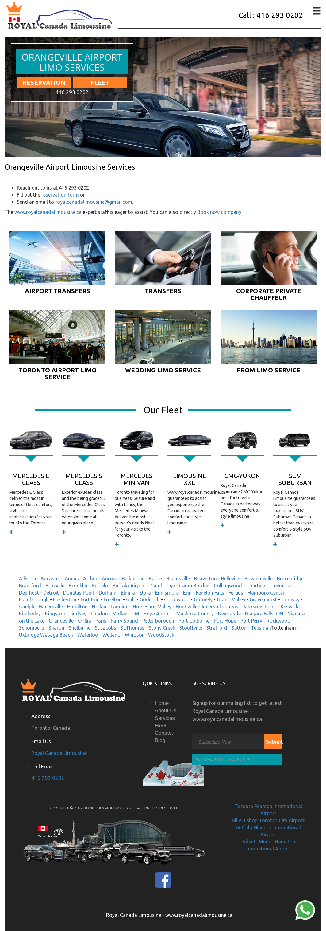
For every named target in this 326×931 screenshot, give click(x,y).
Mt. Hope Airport (153, 613)
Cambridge (163, 585)
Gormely (203, 599)
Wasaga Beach (56, 635)
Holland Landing (110, 606)
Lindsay (77, 613)
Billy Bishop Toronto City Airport (268, 820)
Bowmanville (258, 578)
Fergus (235, 592)
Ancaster (50, 578)
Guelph (26, 606)
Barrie (155, 578)
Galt (130, 599)
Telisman (261, 627)
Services (165, 718)
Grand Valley (231, 599)
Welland (111, 635)
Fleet (100, 82)
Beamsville (178, 578)
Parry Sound (124, 620)
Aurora (109, 578)
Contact (164, 733)
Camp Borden (194, 585)
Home (162, 703)
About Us (165, 710)
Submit (274, 741)
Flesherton (64, 599)
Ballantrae (133, 578)
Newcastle (229, 613)
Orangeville (61, 620)
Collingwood (228, 585)
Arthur (90, 578)
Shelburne (79, 627)
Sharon (56, 627)
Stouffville (190, 627)
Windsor (134, 635)
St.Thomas (132, 627)
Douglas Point (78, 592)
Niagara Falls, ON (264, 613)
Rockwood (278, 620)
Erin (187, 592)
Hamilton (77, 606)
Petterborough (158, 620)
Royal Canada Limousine (59, 753)
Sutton (239, 627)
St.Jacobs (105, 627)
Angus (72, 578)
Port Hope (225, 620)
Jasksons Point (259, 606)
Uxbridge (29, 635)
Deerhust (29, 592)
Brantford (30, 585)
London (99, 613)
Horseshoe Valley (152, 606)
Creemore (280, 585)
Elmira (128, 592)
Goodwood (177, 599)
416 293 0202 (47, 778)
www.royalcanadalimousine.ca (48, 212)
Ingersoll (211, 606)
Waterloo (87, 635)
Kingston (55, 613)
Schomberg (31, 627)
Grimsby (290, 599)
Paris (100, 620)
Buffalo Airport (129, 585)
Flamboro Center (266, 592)
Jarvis (231, 606)
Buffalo (100, 585)
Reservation (44, 82)
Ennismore (167, 592)
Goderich (150, 599)
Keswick (289, 606)
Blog (160, 740)
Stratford (216, 627)
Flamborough (34, 599)
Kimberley (30, 613)
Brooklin (78, 585)
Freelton (113, 599)
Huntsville (187, 606)
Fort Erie (90, 599)
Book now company (219, 212)
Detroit (51, 592)
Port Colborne (193, 620)
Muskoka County (195, 613)
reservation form (60, 195)
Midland (121, 613)
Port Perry (251, 620)
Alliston (27, 578)
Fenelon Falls (210, 592)
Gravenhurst (263, 599)
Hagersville (51, 606)
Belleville (230, 578)
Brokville (54, 585)
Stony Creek (162, 627)
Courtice (255, 585)
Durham (108, 592)
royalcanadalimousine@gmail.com (93, 202)
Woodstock (161, 635)
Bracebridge (290, 578)
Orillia (84, 620)
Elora (145, 592)
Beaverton (205, 578)
